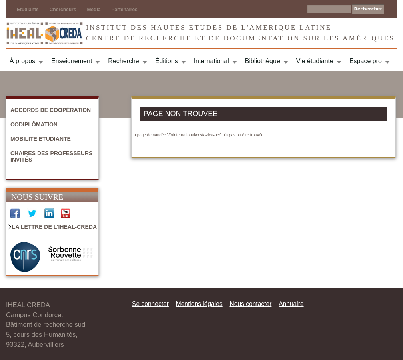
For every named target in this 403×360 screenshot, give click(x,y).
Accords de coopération (50, 110)
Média (93, 9)
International (211, 61)
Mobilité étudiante (40, 139)
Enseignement (71, 61)
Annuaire (291, 303)
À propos (22, 61)
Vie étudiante (314, 61)
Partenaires (124, 9)
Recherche (123, 61)
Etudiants (28, 9)
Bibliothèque (262, 61)
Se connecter (150, 303)
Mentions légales (199, 303)
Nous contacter (250, 303)
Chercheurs (63, 9)
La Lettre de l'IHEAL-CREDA (54, 227)
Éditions (166, 61)
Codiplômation (34, 124)
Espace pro (365, 61)
